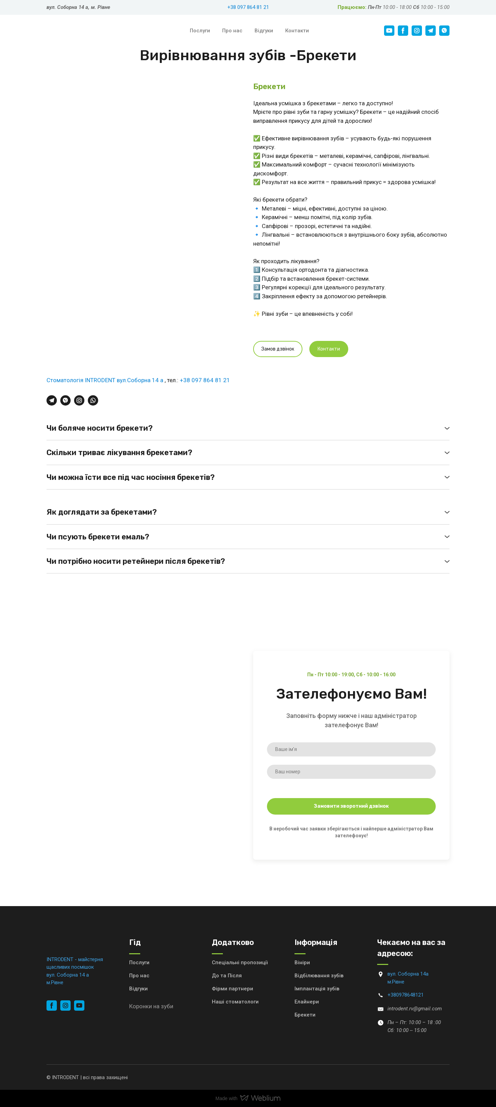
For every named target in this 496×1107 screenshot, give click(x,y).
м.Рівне (54, 982)
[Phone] (380, 995)
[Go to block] (380, 974)
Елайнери (306, 1002)
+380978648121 (406, 995)
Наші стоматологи (235, 1002)
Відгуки (264, 31)
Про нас (232, 31)
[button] (389, 30)
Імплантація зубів (316, 989)
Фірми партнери (232, 989)
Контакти (297, 31)
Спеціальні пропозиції (240, 962)
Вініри (302, 962)
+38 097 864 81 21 (248, 7)
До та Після (227, 975)
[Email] (380, 1009)
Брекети (305, 1015)
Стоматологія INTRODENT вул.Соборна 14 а (105, 380)
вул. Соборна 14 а (67, 975)
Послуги (200, 31)
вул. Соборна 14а (408, 974)
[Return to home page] (95, 30)
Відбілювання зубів (318, 975)
